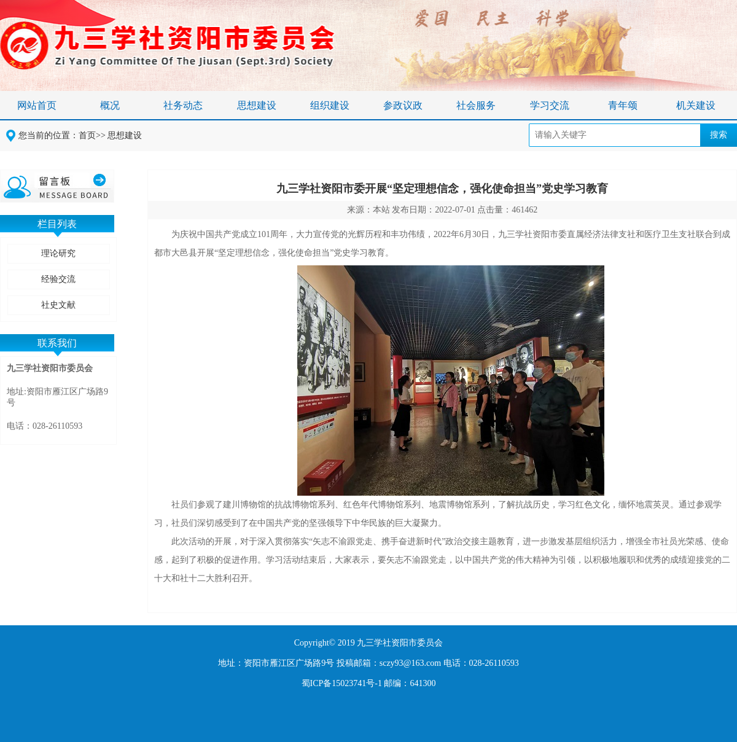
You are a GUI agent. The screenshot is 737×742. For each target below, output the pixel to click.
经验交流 (58, 279)
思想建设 (256, 105)
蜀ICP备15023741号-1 (342, 683)
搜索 (718, 134)
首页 (87, 135)
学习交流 (549, 105)
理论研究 (58, 253)
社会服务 (476, 105)
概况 (110, 105)
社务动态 (183, 105)
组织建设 (329, 105)
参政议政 (403, 105)
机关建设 (696, 105)
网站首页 (37, 105)
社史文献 (58, 305)
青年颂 (623, 105)
